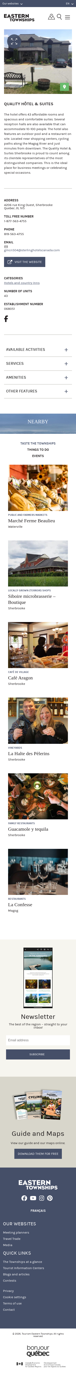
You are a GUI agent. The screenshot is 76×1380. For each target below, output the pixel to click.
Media (7, 1245)
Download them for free (38, 1154)
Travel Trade (11, 1239)
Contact (9, 1310)
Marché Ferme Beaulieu (31, 520)
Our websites (12, 3)
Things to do (38, 450)
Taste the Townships (38, 443)
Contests (9, 1280)
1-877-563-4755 (15, 221)
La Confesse (20, 904)
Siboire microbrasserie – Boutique (32, 599)
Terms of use (12, 1303)
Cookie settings (14, 1297)
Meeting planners (16, 1232)
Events (38, 456)
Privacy (8, 1291)
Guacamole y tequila (28, 829)
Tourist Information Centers (23, 1268)
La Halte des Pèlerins (29, 753)
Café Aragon (20, 677)
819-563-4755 (14, 234)
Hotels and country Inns (22, 283)
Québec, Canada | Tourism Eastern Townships (19, 18)
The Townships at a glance (22, 1262)
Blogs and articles (16, 1274)
